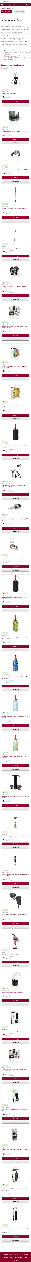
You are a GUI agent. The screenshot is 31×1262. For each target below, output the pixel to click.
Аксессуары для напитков (10, 50)
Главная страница (5, 8)
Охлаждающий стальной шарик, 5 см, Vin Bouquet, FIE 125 (13, 558)
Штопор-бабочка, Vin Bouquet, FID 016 (9, 93)
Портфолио (26, 1254)
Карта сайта (15, 1260)
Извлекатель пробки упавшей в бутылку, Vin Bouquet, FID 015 (14, 836)
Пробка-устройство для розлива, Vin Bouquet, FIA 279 (12, 992)
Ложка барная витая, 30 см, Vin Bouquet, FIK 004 (11, 248)
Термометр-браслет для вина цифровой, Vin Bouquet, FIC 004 (14, 169)
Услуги (20, 1254)
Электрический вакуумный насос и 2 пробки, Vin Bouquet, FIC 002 (15, 1031)
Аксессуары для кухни (10, 56)
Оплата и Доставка (18, 1257)
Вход (2, 1)
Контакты (25, 1257)
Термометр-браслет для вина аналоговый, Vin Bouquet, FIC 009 (14, 131)
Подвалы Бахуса (13, 5)
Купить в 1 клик (15, 105)
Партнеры (6, 1257)
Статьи (11, 1257)
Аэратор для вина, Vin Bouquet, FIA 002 (10, 954)
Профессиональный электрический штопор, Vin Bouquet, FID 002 (15, 1228)
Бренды (16, 1254)
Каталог (11, 1254)
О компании (5, 1254)
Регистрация (6, 1)
